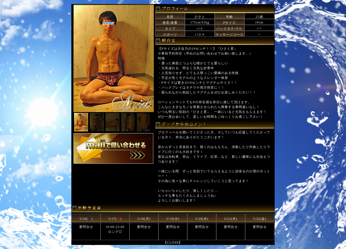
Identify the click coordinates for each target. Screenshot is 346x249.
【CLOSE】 (173, 242)
